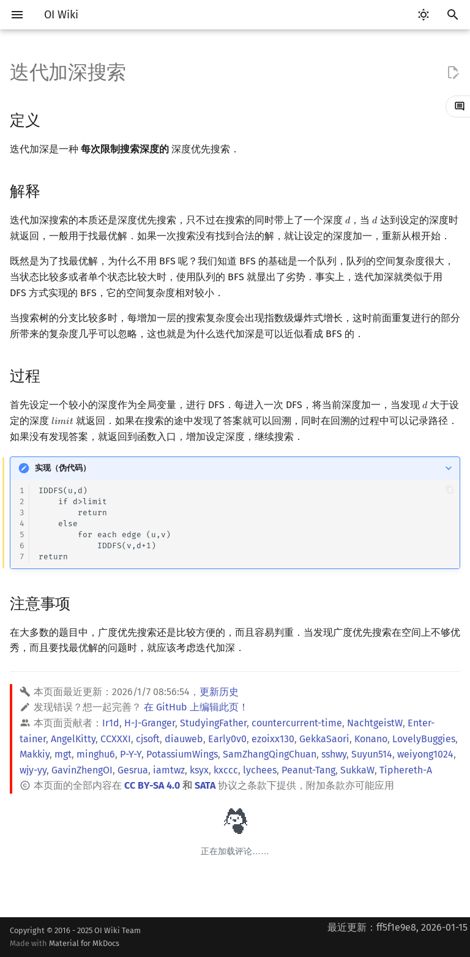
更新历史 (219, 692)
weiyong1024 (425, 754)
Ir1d (110, 723)
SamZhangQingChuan (269, 754)
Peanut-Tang (308, 770)
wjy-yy (33, 770)
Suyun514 (371, 754)
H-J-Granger (149, 723)
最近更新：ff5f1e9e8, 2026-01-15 (397, 927)
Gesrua (133, 770)
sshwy (333, 754)
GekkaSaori (324, 739)
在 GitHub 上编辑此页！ (196, 707)
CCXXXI (115, 739)
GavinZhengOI (82, 770)
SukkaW (357, 770)
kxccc (226, 770)
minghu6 (95, 754)
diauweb (184, 739)
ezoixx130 (273, 739)
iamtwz (169, 770)
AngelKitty (73, 739)
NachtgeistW (375, 723)
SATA (205, 785)
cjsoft (148, 739)
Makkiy (35, 754)
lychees (260, 770)
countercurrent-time (297, 723)
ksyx (199, 770)
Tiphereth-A (405, 770)
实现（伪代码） (63, 467)
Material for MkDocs (84, 943)
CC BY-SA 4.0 (152, 785)
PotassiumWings (182, 754)
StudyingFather (213, 723)
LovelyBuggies (423, 739)
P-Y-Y (130, 754)
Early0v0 (227, 739)
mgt (63, 754)
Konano (370, 739)
